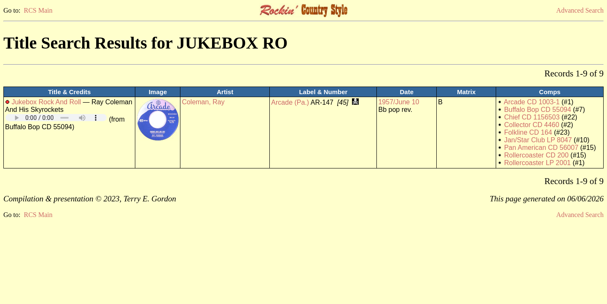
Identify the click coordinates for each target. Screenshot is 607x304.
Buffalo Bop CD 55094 (537, 109)
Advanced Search (580, 10)
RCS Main (38, 10)
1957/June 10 (398, 102)
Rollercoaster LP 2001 (537, 162)
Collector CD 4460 (531, 124)
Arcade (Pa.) (290, 102)
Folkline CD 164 (528, 132)
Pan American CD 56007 (541, 147)
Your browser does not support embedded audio (56, 117)
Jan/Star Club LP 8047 (538, 140)
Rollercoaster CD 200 (536, 155)
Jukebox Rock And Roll (46, 102)
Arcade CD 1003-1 (532, 102)
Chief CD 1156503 (532, 117)
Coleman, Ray (203, 102)
